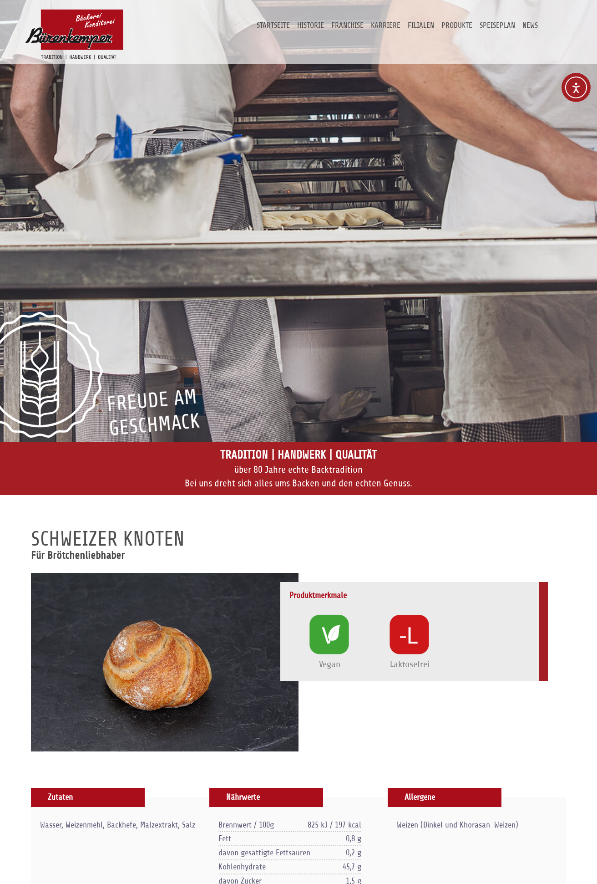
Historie (310, 25)
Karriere (385, 25)
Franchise (347, 25)
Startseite (273, 25)
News (530, 25)
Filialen (421, 25)
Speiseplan (497, 25)
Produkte (456, 25)
